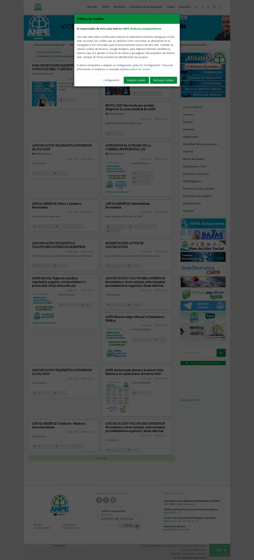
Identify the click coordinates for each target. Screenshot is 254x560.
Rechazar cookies (163, 80)
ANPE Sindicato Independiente (142, 28)
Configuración (111, 80)
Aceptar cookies (136, 80)
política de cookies (139, 69)
